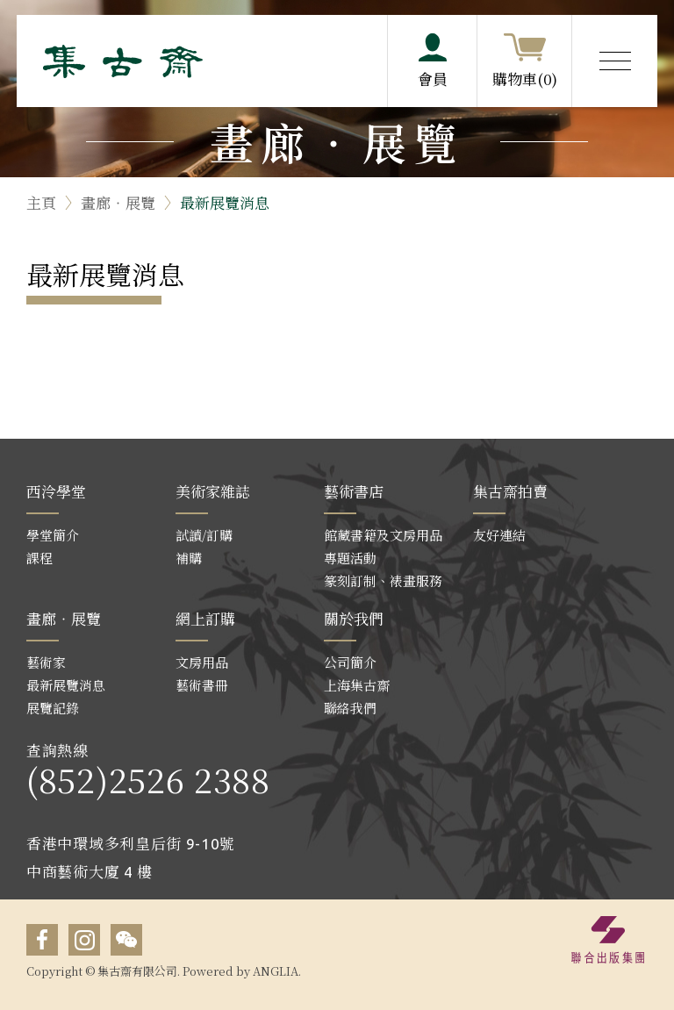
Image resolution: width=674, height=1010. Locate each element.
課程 (39, 557)
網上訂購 (205, 618)
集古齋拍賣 (510, 491)
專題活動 (350, 557)
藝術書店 (354, 491)
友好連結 (499, 535)
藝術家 (46, 662)
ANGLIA (275, 971)
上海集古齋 (357, 685)
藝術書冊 (202, 685)
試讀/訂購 (204, 535)
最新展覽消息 (224, 202)
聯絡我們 (350, 707)
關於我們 (354, 618)
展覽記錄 (52, 707)
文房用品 (202, 662)
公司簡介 (350, 662)
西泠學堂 (56, 491)
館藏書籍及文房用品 (383, 535)
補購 (189, 557)
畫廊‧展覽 (118, 202)
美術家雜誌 (213, 491)
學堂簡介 (52, 535)
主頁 (41, 202)
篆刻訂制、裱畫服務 (383, 580)
